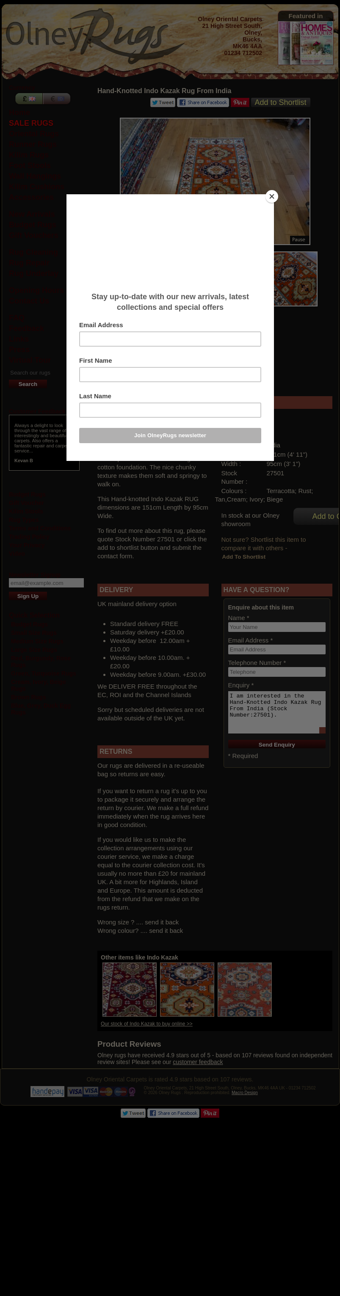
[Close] (271, 196)
